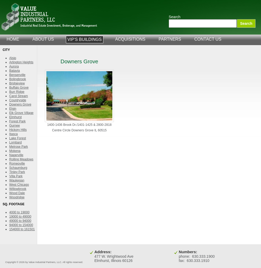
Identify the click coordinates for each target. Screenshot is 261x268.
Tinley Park (17, 172)
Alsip (12, 58)
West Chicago (19, 184)
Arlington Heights (21, 62)
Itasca (13, 134)
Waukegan (16, 180)
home (13, 39)
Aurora (14, 66)
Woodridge (17, 197)
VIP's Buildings (84, 39)
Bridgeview (17, 83)
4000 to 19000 (19, 212)
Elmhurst (15, 117)
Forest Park (17, 121)
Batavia (14, 71)
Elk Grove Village (21, 113)
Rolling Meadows (21, 159)
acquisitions (130, 39)
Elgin (12, 109)
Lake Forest (17, 138)
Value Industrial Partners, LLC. (49, 17)
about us (43, 39)
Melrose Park (18, 147)
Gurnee (14, 125)
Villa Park (16, 176)
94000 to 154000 (21, 225)
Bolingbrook (17, 79)
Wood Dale (17, 193)
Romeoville (17, 163)
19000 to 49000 (20, 216)
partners (169, 39)
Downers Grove (20, 104)
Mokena (15, 151)
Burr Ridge (17, 92)
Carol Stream (18, 96)
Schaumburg (18, 168)
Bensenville (17, 75)
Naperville (16, 155)
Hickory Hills (18, 130)
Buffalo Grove (18, 87)
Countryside (17, 100)
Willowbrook (17, 189)
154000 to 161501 (22, 229)
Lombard (15, 142)
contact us (207, 39)
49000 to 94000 (20, 221)
